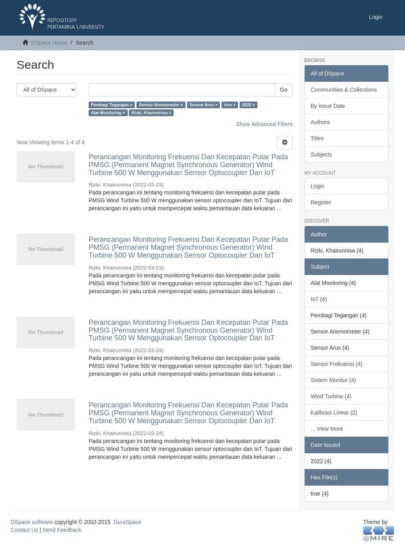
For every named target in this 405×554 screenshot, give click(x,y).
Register (321, 202)
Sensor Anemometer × (161, 104)
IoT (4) (319, 299)
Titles (317, 138)
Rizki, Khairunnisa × (151, 112)
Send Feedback (62, 530)
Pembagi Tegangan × (111, 104)
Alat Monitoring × (108, 112)
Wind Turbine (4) (331, 396)
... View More (327, 429)
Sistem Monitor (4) (333, 380)
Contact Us (24, 530)
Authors (320, 122)
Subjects (321, 154)
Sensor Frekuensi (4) (337, 364)
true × (230, 104)
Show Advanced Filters (264, 124)
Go (284, 90)
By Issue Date (328, 106)
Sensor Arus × (203, 104)
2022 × (248, 104)
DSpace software (32, 522)
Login (317, 186)
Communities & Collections (344, 90)
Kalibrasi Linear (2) (334, 412)
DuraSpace (127, 522)
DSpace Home (49, 43)
